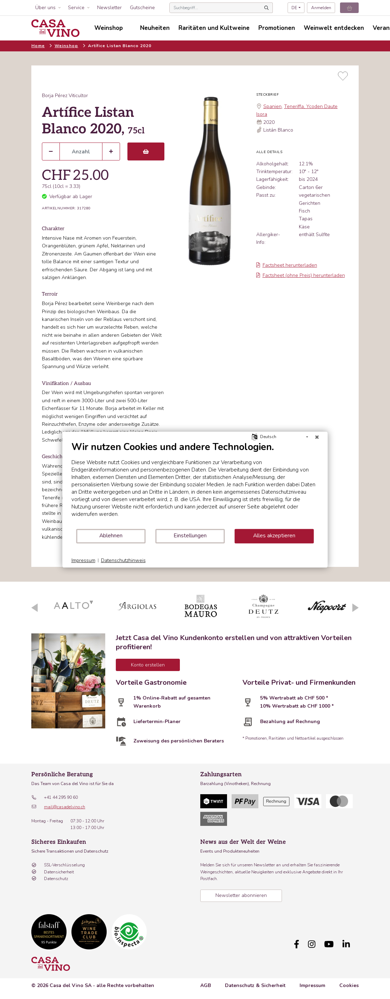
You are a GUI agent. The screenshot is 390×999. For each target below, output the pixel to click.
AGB (205, 985)
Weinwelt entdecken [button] (334, 28)
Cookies (349, 985)
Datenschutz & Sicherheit (255, 985)
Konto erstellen (148, 665)
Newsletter (109, 7)
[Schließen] (317, 437)
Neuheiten (155, 28)
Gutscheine (142, 7)
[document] (195, 484)
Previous (34, 607)
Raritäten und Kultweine (214, 28)
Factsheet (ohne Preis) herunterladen (300, 275)
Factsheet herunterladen (286, 265)
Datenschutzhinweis (123, 560)
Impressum (312, 985)
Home (38, 46)
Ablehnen (110, 535)
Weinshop (66, 46)
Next (355, 607)
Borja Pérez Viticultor (65, 95)
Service (76, 7)
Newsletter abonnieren (241, 895)
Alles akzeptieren (274, 535)
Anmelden (321, 8)
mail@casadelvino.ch (64, 807)
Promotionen (276, 28)
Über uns (45, 7)
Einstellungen (190, 535)
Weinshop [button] (108, 28)
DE (294, 8)
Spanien (272, 106)
